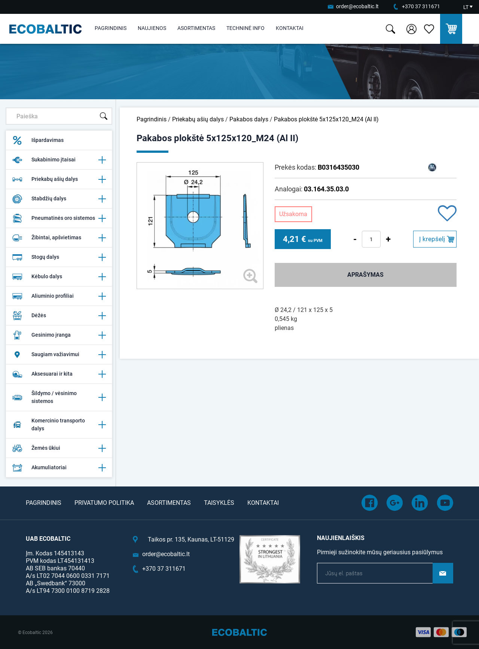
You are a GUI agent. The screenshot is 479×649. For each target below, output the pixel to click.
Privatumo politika (104, 502)
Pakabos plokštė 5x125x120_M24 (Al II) (326, 119)
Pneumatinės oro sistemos (59, 218)
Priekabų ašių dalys (59, 179)
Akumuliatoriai (59, 467)
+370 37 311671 (421, 6)
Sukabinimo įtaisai (59, 159)
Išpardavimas (38, 140)
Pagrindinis (110, 28)
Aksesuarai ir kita (59, 374)
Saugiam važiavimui (59, 354)
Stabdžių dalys (59, 198)
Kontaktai (289, 28)
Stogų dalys (59, 257)
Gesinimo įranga (59, 335)
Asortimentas (196, 28)
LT (466, 7)
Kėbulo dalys (59, 276)
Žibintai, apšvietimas (59, 237)
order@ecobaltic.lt (357, 6)
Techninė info (245, 28)
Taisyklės (219, 502)
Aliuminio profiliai (59, 296)
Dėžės (59, 315)
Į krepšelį (432, 239)
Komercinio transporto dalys (59, 424)
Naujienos (152, 28)
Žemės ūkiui (59, 448)
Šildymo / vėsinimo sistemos (59, 397)
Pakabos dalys (248, 119)
